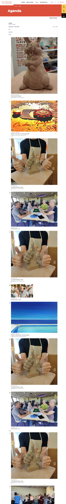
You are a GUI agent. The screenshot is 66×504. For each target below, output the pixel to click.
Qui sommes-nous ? (43, 2)
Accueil (15, 6)
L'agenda (36, 2)
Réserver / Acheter (29, 2)
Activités (23, 2)
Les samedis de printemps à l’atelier (17, 187)
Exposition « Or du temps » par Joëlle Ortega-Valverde (20, 133)
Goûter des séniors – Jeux (15, 428)
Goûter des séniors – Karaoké (16, 299)
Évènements (10, 24)
